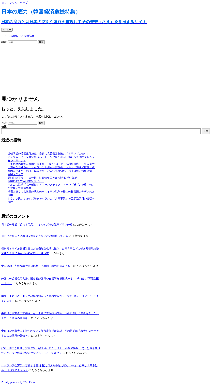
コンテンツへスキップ (14, 2)
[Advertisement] (105, 69)
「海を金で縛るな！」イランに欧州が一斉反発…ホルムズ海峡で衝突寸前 (51, 167)
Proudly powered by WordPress (18, 382)
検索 (4, 126)
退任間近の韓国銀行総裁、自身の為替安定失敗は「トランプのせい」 (48, 153)
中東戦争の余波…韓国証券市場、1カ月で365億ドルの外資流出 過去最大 (51, 164)
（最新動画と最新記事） (22, 35)
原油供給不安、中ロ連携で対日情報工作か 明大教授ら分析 (42, 177)
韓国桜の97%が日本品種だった (26, 181)
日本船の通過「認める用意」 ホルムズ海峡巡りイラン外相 (37, 224)
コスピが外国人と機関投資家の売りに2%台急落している (34, 235)
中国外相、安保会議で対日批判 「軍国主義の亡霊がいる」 (37, 265)
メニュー (7, 29)
